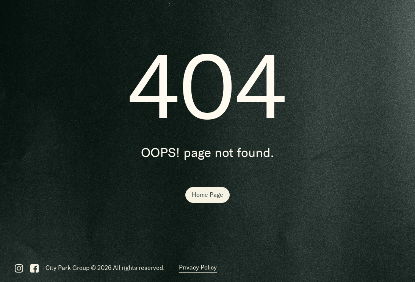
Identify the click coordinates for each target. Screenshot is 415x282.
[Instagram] (19, 268)
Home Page (207, 194)
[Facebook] (34, 268)
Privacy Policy (198, 267)
